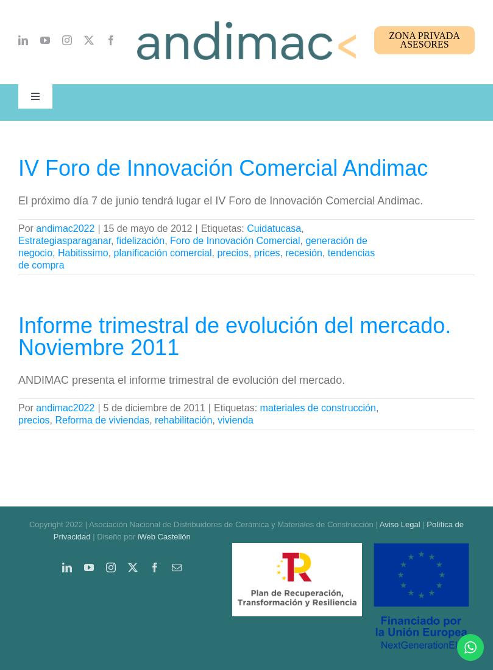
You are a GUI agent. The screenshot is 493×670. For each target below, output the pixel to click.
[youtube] (45, 40)
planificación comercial (163, 253)
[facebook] (111, 40)
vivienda (236, 420)
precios (233, 253)
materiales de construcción (318, 408)
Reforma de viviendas (102, 420)
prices (267, 253)
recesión (303, 253)
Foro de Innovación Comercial (235, 241)
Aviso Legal (400, 524)
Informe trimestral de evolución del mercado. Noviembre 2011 (234, 336)
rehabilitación (183, 420)
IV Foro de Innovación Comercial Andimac (223, 168)
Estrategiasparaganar (64, 241)
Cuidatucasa (274, 228)
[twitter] (89, 40)
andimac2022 (65, 228)
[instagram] (67, 40)
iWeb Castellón (164, 536)
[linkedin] (23, 40)
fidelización (140, 241)
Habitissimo (83, 253)
